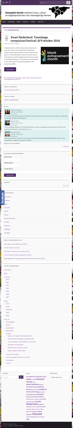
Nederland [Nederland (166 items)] (32, 404)
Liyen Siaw (14, 114)
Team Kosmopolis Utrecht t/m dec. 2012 (18, 357)
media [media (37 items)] (41, 399)
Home (4, 21)
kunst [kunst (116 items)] (41, 394)
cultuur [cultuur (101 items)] (29, 381)
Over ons (41, 21)
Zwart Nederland (32, 78)
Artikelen (17, 43)
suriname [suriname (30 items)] (41, 409)
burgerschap (17, 78)
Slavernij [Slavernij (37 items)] (39, 406)
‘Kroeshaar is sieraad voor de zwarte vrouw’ (16, 251)
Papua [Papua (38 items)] (28, 406)
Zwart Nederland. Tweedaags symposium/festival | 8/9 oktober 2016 (35, 38)
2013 (7, 279)
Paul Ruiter (14, 136)
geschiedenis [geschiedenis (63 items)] (39, 387)
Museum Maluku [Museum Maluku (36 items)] (30, 401)
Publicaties (7, 229)
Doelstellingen (10, 322)
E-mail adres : (8, 169)
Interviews (7, 207)
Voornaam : (12, 158)
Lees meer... (66, 146)
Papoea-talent (15, 121)
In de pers (25, 21)
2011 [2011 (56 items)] (41, 376)
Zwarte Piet (16, 79)
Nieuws (6, 215)
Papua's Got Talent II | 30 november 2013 (20, 336)
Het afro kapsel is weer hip (12, 247)
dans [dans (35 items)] (34, 382)
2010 (7, 288)
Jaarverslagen (10, 328)
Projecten (7, 225)
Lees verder (10, 69)
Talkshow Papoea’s (16, 110)
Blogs (18, 21)
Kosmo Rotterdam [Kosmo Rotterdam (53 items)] (32, 394)
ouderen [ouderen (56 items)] (41, 404)
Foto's (8, 303)
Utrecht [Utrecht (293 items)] (37, 414)
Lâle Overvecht (15, 132)
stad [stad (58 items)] (43, 406)
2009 (7, 291)
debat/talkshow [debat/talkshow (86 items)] (32, 384)
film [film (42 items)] (33, 387)
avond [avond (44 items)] (33, 379)
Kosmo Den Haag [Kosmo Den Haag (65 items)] (32, 392)
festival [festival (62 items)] (29, 387)
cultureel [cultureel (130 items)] (39, 379)
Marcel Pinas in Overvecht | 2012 (17, 347)
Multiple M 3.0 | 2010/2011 (16, 344)
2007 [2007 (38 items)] (27, 376)
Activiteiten (11, 21)
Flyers (7, 315)
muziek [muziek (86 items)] (38, 401)
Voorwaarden (10, 360)
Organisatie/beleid (9, 218)
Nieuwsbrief (9, 331)
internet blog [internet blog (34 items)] (36, 389)
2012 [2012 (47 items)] (44, 376)
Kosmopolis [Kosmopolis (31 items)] (42, 392)
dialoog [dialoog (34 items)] (41, 384)
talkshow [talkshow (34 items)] (28, 411)
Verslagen (7, 233)
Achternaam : (12, 164)
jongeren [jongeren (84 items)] (43, 389)
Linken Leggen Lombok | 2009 (16, 350)
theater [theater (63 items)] (29, 414)
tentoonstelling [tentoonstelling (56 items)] (36, 411)
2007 (7, 297)
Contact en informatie (12, 354)
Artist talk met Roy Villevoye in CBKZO (15, 244)
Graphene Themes (18, 425)
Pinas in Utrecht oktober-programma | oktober (17, 255)
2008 (7, 294)
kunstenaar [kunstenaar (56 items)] (30, 397)
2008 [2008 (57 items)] (30, 376)
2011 (7, 285)
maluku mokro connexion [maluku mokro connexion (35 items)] (32, 399)
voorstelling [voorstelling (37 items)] (29, 417)
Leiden (24, 78)
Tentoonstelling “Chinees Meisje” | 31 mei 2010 (22, 342)
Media (33, 21)
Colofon (8, 363)
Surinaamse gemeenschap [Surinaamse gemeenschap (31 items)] (32, 409)
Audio (7, 306)
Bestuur (8, 325)
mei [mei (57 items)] (45, 399)
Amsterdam (9, 78)
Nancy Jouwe (10, 43)
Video (7, 312)
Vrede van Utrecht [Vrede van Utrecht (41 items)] (38, 417)
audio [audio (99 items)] (28, 379)
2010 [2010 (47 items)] (37, 376)
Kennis (6, 211)
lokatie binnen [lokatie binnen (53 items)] (39, 397)
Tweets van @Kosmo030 (11, 90)
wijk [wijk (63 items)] (27, 419)
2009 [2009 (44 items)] (34, 376)
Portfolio (8, 333)
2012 (7, 282)
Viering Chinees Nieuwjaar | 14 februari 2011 (21, 339)
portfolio (6, 222)
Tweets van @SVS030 (11, 100)
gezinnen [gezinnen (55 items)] (29, 389)
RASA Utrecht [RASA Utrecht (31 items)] (33, 406)
